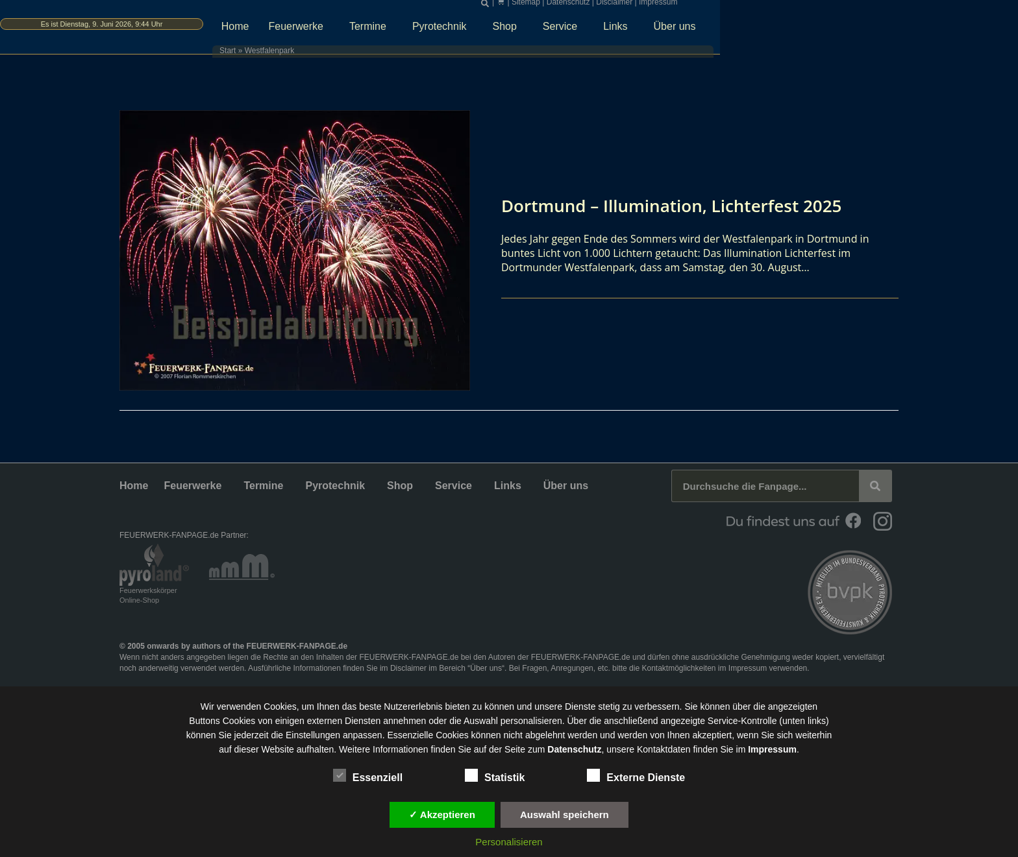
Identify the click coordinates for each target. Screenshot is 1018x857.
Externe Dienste (636, 775)
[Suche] (875, 485)
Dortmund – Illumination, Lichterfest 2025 (684, 205)
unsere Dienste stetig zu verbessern (606, 706)
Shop (665, 30)
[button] (645, 7)
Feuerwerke (456, 30)
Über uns (835, 30)
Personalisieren (508, 841)
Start (364, 55)
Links (775, 30)
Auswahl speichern (564, 814)
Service (720, 30)
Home (392, 30)
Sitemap (685, 6)
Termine (528, 30)
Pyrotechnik (599, 30)
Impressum (818, 6)
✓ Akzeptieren (442, 814)
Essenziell (368, 775)
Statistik (495, 775)
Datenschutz (728, 6)
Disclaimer (774, 6)
